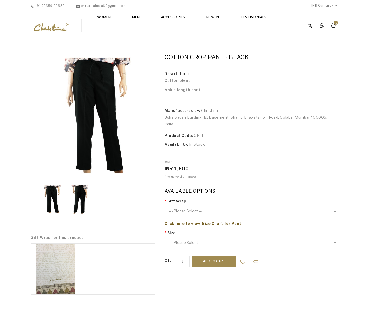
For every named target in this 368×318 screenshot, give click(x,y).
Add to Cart (214, 261)
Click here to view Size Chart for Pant (203, 223)
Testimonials (253, 17)
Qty (168, 260)
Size (171, 233)
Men (136, 17)
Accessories (173, 17)
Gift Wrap (176, 201)
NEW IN (212, 17)
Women (104, 17)
